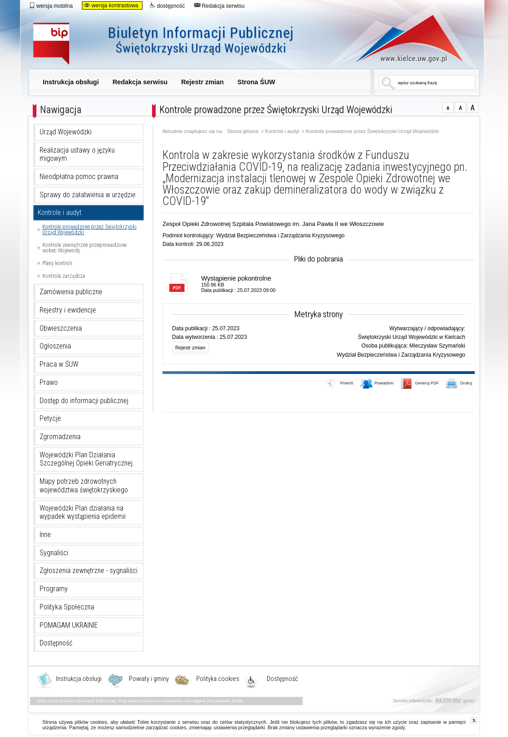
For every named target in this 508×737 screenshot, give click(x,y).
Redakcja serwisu (219, 5)
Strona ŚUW (256, 82)
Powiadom (377, 384)
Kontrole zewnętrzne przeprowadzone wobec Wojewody (84, 248)
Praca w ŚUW (59, 364)
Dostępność (56, 643)
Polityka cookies (217, 679)
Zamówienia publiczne (71, 292)
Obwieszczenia (61, 328)
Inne (45, 535)
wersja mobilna (51, 5)
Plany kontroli (57, 263)
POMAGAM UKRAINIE (69, 625)
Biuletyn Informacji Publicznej (173, 44)
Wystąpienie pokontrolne (236, 278)
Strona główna (243, 131)
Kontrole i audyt (59, 213)
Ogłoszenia (55, 346)
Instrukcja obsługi (71, 82)
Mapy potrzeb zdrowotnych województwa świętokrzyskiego (84, 485)
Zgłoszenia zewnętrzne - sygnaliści (88, 571)
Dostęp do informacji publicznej (84, 401)
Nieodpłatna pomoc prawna (79, 177)
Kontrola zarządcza (63, 276)
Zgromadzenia (60, 437)
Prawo (49, 383)
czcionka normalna (448, 107)
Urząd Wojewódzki (65, 132)
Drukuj (459, 384)
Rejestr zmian (202, 82)
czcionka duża (472, 107)
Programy (54, 589)
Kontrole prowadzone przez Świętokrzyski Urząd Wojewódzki (89, 229)
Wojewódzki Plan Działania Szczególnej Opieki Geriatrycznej (86, 459)
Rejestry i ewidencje (68, 310)
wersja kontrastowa (110, 5)
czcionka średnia (460, 107)
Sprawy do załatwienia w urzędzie (88, 195)
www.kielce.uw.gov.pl (403, 39)
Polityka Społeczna (67, 607)
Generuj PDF (420, 384)
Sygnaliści (54, 553)
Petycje (50, 419)
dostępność (167, 5)
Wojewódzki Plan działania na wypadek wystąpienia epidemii (83, 512)
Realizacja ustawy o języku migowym (77, 154)
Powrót (339, 384)
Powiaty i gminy (149, 679)
